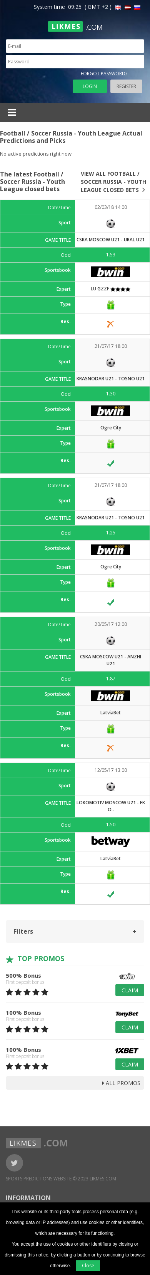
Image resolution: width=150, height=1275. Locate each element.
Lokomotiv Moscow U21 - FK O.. (111, 806)
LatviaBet (110, 712)
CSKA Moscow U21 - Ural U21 (111, 239)
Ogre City (110, 427)
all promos (121, 1083)
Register (126, 86)
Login (90, 86)
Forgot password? (104, 73)
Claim (130, 990)
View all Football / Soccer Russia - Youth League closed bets (113, 181)
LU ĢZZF (110, 288)
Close (88, 1265)
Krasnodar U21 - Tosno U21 (111, 378)
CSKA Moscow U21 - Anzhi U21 (110, 660)
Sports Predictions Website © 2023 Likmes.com (61, 1178)
